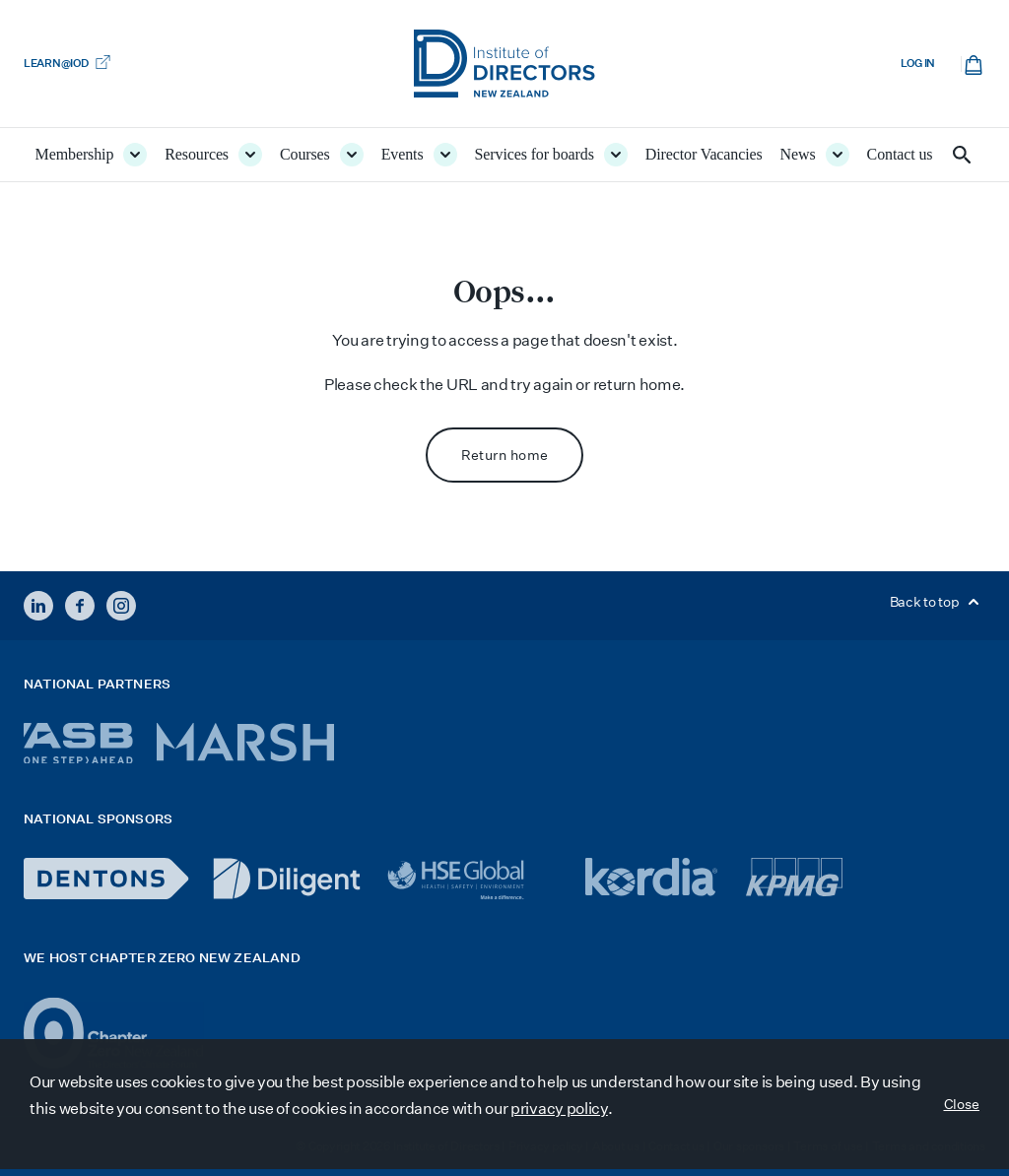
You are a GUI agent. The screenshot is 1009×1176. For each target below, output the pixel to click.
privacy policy (559, 1108)
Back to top (937, 602)
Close (962, 1104)
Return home (505, 455)
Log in (918, 63)
